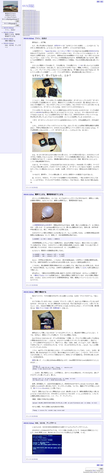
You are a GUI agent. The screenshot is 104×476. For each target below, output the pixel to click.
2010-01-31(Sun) (29, 425)
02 (26, 11)
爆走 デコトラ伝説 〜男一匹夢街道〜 (48, 308)
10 (32, 10)
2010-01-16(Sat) (29, 292)
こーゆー (81, 65)
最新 (98, 1)
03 (27, 11)
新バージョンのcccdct (40, 390)
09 (31, 10)
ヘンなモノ (84, 268)
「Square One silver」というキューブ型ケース (59, 51)
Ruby (91, 474)
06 (27, 10)
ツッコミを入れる (32, 187)
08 (30, 10)
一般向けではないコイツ (41, 275)
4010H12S (40, 112)
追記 (101, 1)
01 (25, 11)
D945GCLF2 (93, 51)
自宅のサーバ (58, 45)
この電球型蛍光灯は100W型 (41, 225)
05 (26, 10)
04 (25, 10)
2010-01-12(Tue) (29, 194)
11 (33, 10)
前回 (33, 360)
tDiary (94, 473)
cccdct (40, 387)
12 (35, 10)
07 (29, 10)
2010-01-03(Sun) (29, 38)
